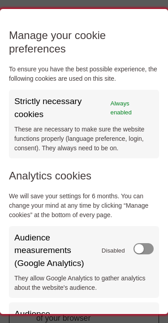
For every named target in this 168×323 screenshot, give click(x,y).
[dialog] (84, 161)
